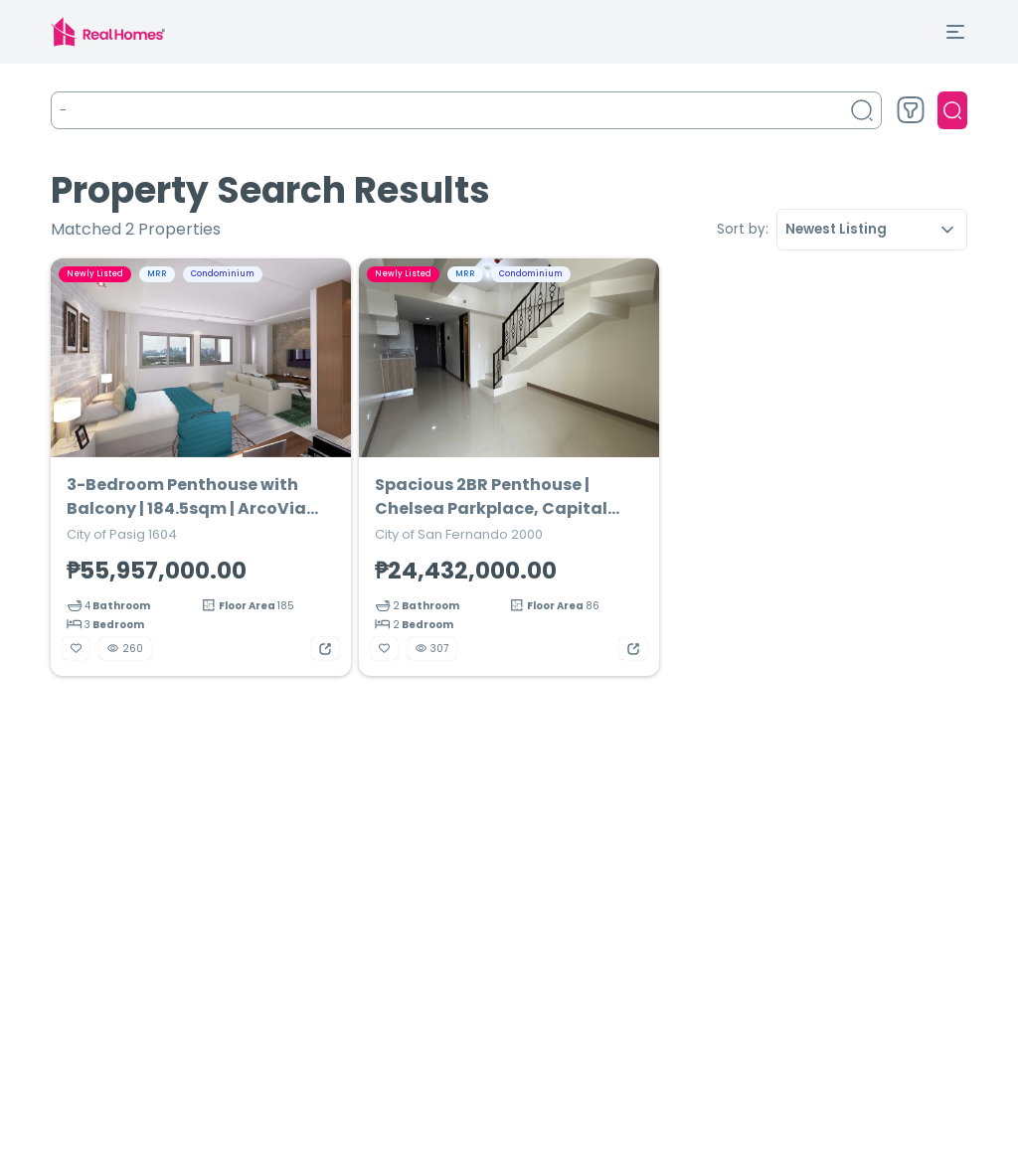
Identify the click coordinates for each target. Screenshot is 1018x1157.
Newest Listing (872, 229)
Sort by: (742, 229)
